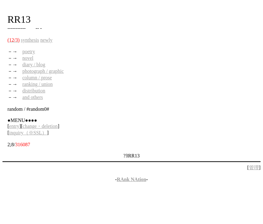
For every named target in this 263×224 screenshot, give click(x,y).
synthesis (30, 40)
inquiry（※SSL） (28, 132)
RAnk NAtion (131, 179)
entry (14, 126)
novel (28, 58)
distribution (33, 90)
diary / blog (33, 64)
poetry (28, 51)
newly (46, 40)
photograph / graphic (43, 71)
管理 (254, 167)
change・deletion (40, 126)
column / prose (37, 77)
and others (32, 97)
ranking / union (37, 84)
